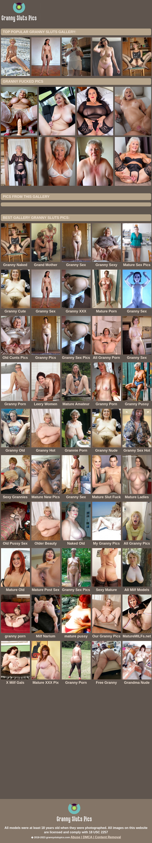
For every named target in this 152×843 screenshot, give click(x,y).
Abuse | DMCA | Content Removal (95, 837)
